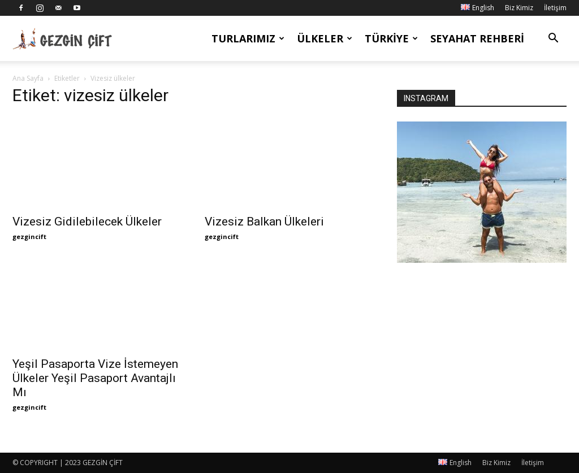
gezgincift (29, 236)
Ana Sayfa (28, 78)
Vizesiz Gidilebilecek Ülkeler (87, 221)
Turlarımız (247, 38)
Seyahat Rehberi (477, 38)
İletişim (555, 7)
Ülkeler (324, 38)
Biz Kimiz (519, 7)
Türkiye (391, 38)
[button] (553, 39)
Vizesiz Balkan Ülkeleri (264, 221)
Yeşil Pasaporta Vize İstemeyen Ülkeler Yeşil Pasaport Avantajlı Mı (95, 378)
